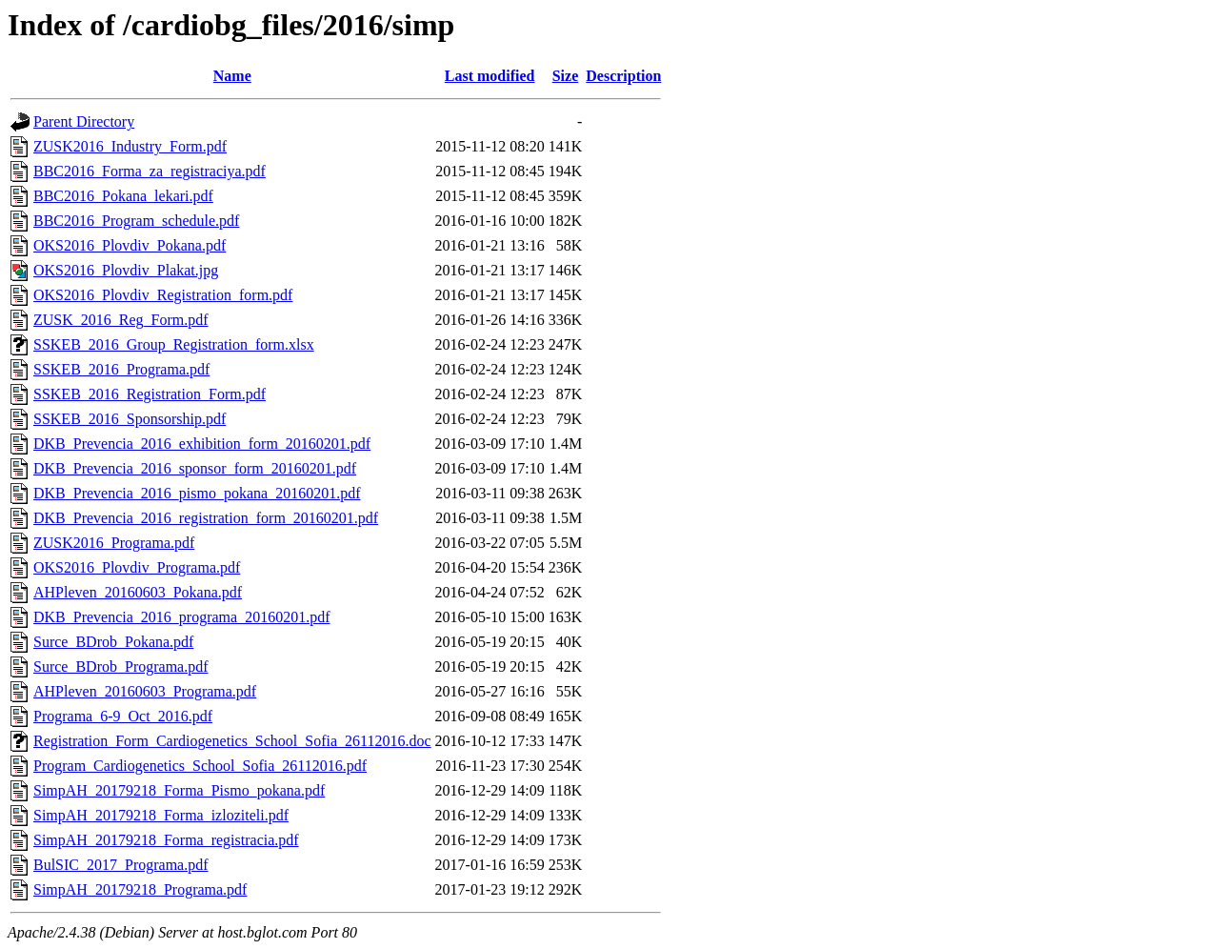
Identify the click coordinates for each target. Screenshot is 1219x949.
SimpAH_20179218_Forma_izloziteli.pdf (161, 815)
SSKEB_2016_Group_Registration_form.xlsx (173, 344)
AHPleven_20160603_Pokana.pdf (137, 592)
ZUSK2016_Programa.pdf (113, 543)
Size (565, 76)
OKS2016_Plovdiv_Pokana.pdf (129, 245)
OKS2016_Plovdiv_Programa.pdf (136, 567)
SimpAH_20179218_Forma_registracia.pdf (166, 840)
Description (623, 76)
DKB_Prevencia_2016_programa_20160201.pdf (181, 617)
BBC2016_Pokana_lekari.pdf (123, 196)
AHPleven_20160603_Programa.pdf (144, 691)
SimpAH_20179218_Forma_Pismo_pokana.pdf (179, 790)
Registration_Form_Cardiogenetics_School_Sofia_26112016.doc (232, 741)
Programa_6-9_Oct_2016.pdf (122, 716)
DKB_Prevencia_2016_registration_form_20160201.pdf (205, 518)
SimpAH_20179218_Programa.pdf (140, 889)
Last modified (490, 76)
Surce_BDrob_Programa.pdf (121, 666)
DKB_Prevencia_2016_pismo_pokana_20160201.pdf (197, 493)
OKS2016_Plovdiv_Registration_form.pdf (162, 295)
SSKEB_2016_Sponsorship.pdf (129, 419)
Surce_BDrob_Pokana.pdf (113, 642)
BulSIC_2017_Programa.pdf (121, 865)
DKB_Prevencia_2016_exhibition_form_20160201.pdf (201, 443)
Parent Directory (83, 121)
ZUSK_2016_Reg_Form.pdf (121, 320)
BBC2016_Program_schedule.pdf (136, 220)
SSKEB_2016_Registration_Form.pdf (149, 394)
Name (232, 76)
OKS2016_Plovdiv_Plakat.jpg (125, 270)
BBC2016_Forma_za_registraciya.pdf (149, 171)
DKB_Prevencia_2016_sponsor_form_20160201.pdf (194, 468)
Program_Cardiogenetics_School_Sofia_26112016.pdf (200, 765)
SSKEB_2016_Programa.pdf (121, 369)
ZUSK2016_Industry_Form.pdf (130, 146)
